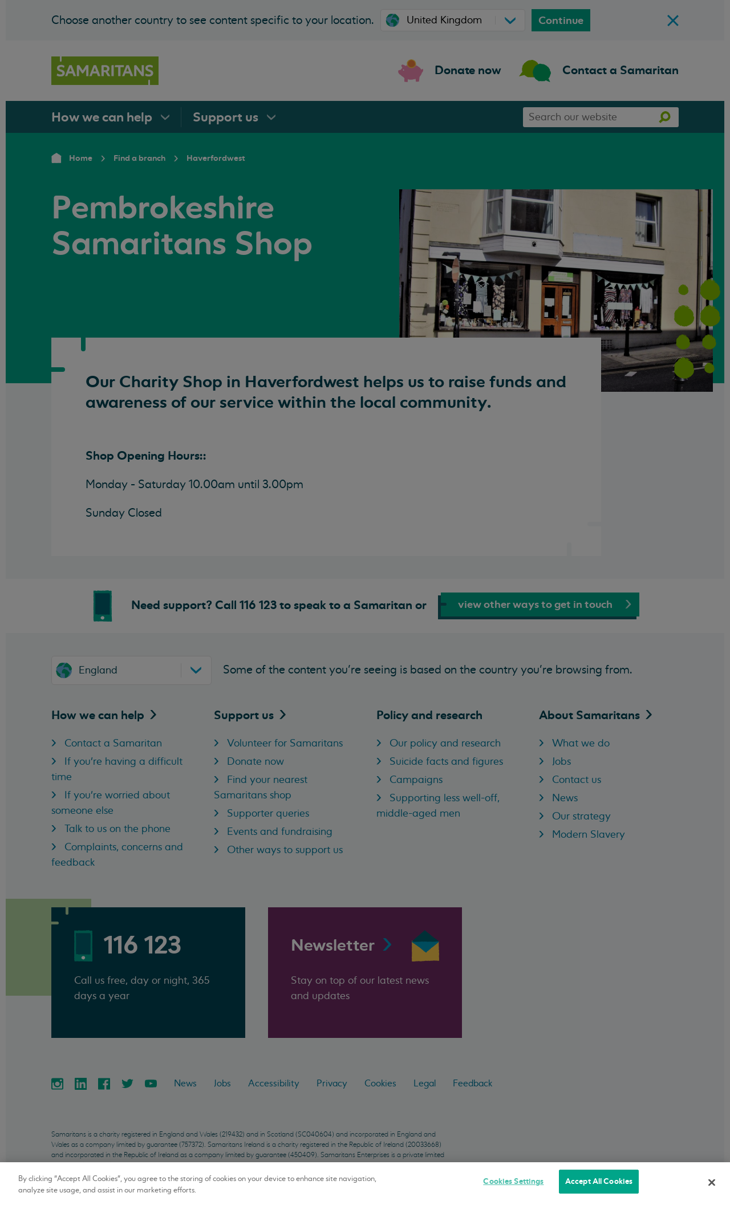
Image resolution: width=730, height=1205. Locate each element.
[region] (365, 1183)
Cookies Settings (513, 1181)
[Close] (711, 1182)
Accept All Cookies (598, 1181)
